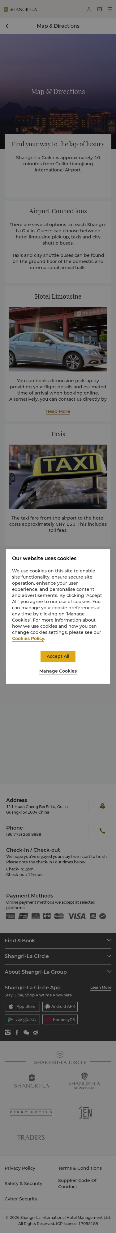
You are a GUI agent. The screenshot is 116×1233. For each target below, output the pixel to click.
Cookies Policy (28, 638)
